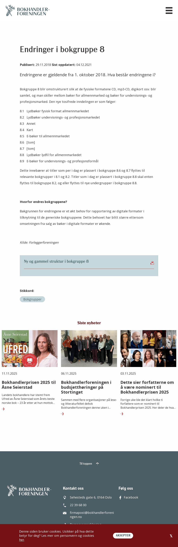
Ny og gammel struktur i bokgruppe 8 (89, 262)
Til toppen (89, 464)
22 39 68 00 (74, 505)
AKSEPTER (123, 535)
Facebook (128, 497)
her (21, 540)
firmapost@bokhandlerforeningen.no (88, 515)
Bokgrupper (32, 299)
